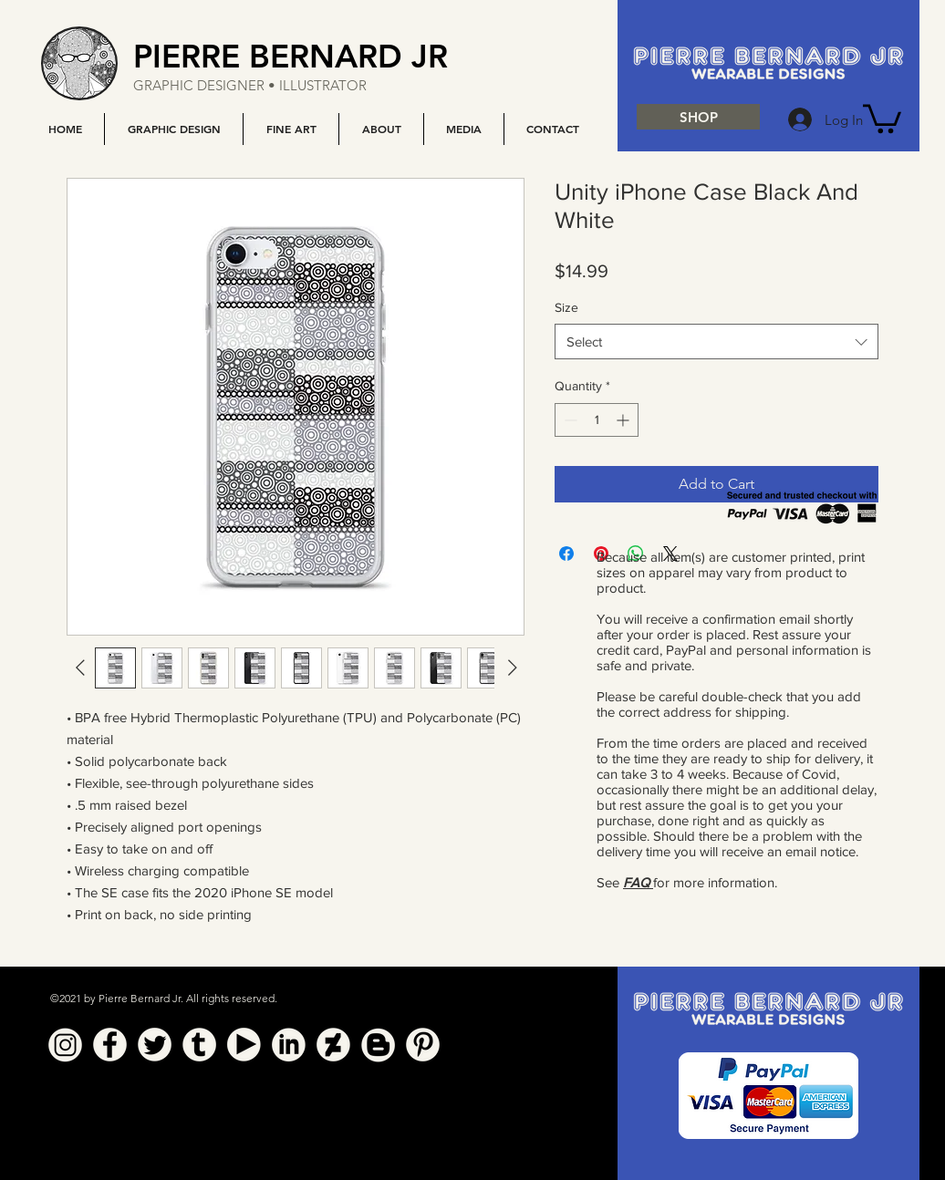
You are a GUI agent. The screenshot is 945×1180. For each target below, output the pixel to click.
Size (566, 307)
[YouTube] (244, 1044)
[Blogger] (378, 1044)
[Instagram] (65, 1044)
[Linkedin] (288, 1044)
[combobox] (716, 341)
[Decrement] (568, 420)
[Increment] (624, 420)
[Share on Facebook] (566, 553)
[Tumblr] (199, 1044)
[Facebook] (110, 1044)
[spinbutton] (596, 420)
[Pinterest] (423, 1044)
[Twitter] (154, 1044)
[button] (173, 129)
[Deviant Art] (333, 1044)
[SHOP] (698, 116)
